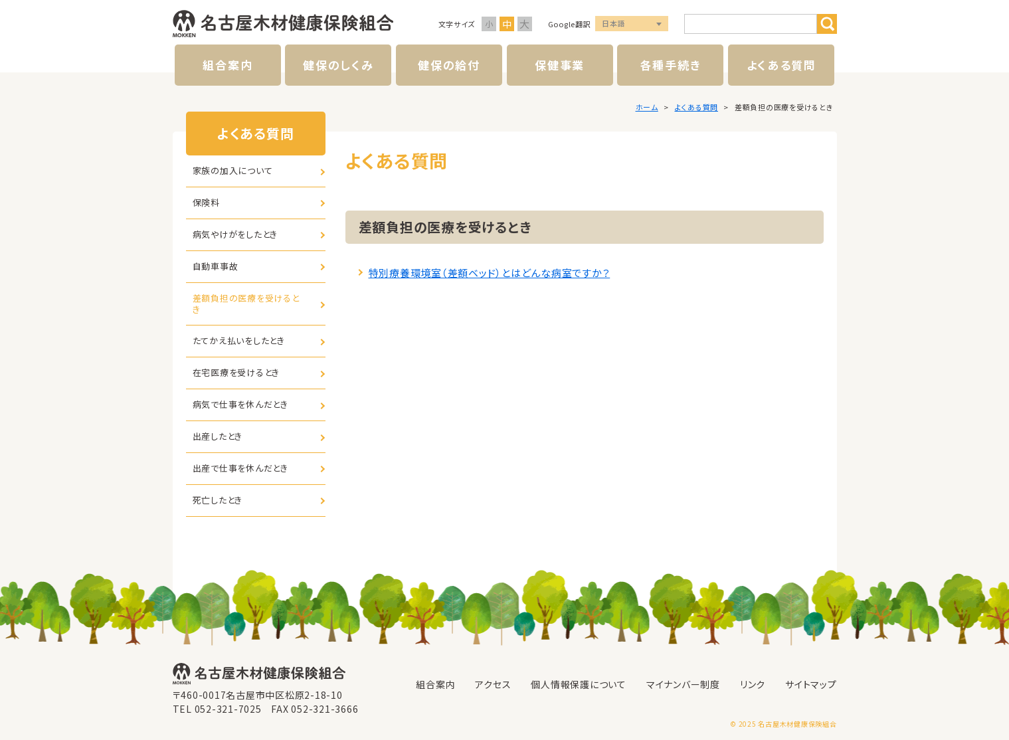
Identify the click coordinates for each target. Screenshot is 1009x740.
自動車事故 (215, 266)
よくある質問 (781, 64)
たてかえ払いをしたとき (239, 340)
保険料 (206, 202)
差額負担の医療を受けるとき (246, 304)
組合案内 (227, 64)
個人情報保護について (578, 684)
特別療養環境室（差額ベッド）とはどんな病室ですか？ (489, 273)
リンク (752, 684)
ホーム (647, 107)
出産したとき (218, 436)
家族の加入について (233, 170)
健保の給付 (449, 64)
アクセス (493, 684)
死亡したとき (218, 500)
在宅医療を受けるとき (236, 372)
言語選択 (631, 24)
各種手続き (670, 64)
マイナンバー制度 (683, 684)
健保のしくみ (338, 64)
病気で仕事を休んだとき (240, 404)
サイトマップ (811, 684)
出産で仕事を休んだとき (240, 468)
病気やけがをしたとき (235, 234)
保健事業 (560, 64)
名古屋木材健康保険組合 (283, 24)
